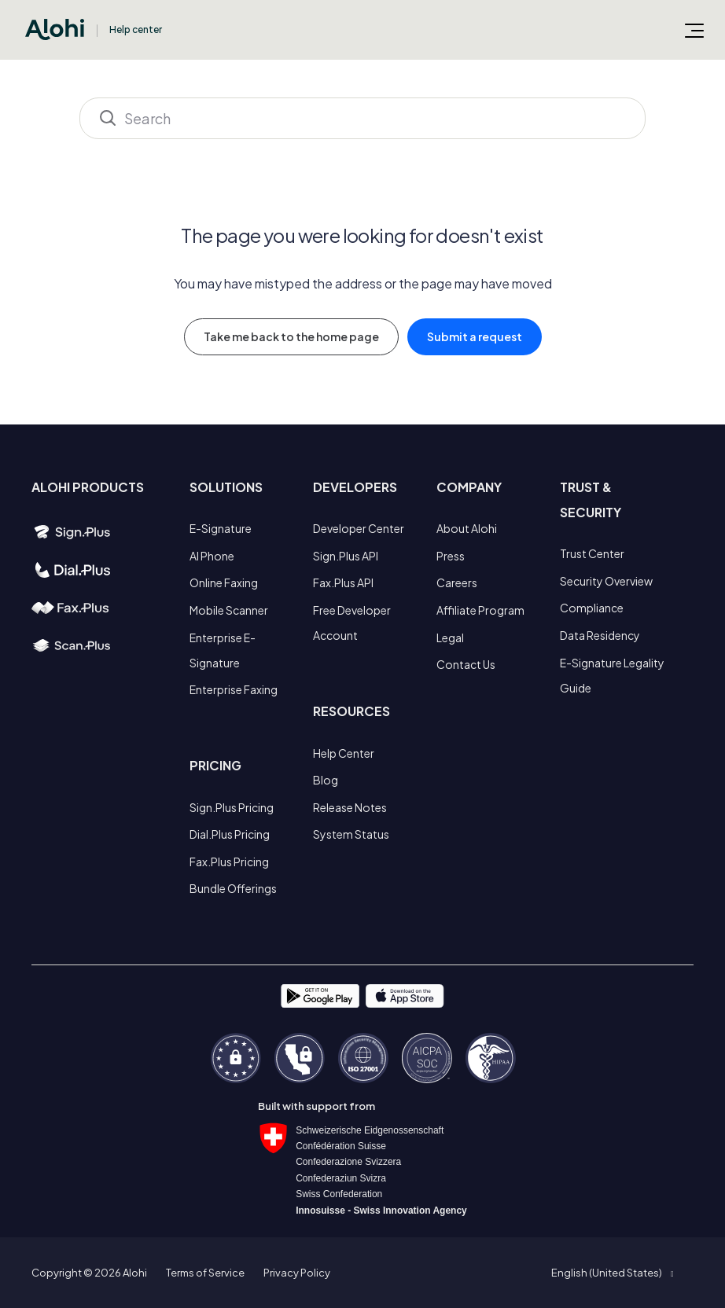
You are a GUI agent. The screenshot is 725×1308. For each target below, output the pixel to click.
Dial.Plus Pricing (230, 834)
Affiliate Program (480, 610)
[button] (612, 1272)
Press (450, 556)
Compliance (592, 608)
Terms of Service (205, 1272)
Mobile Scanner (229, 610)
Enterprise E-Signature (223, 650)
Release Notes (350, 807)
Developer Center (358, 528)
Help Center (343, 753)
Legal (450, 637)
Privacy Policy (296, 1272)
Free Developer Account (352, 622)
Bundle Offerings (233, 888)
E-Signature (221, 528)
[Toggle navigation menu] (694, 30)
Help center (135, 29)
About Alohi (466, 528)
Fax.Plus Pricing (229, 861)
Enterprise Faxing (234, 689)
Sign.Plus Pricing (232, 807)
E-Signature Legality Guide (612, 675)
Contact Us (465, 664)
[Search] (362, 118)
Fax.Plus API (343, 582)
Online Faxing (224, 582)
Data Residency (600, 635)
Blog (325, 780)
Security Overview (606, 581)
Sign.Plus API (345, 556)
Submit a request (474, 336)
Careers (456, 582)
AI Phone (212, 556)
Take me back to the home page (291, 336)
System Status (351, 834)
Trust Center (592, 553)
